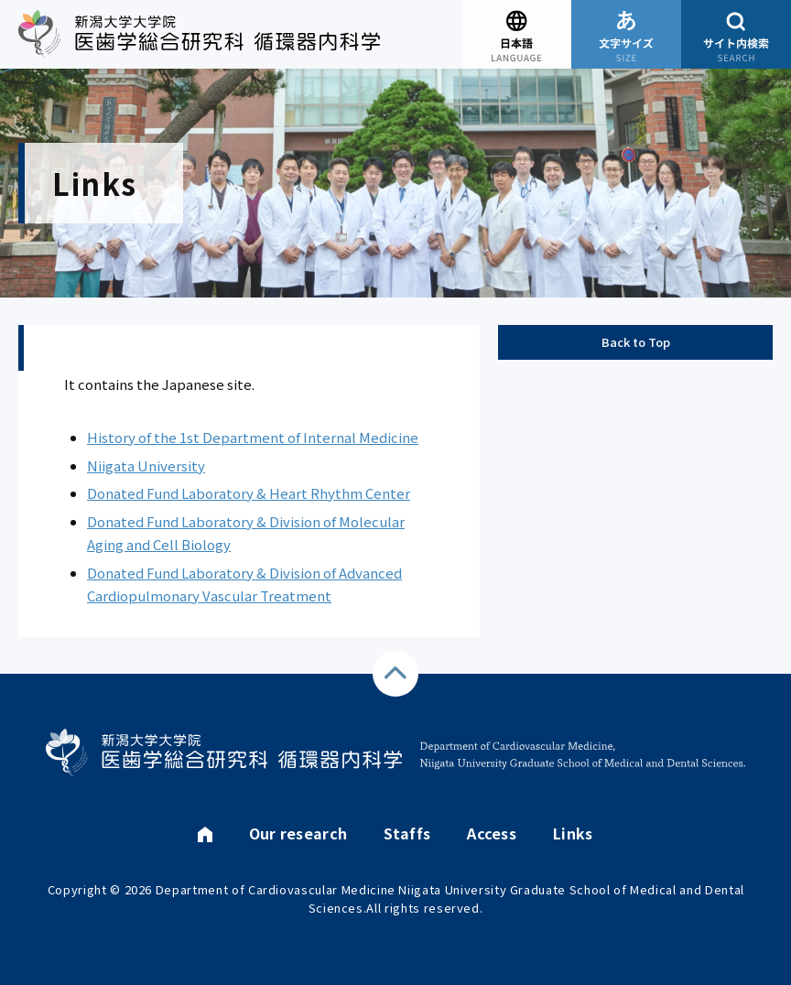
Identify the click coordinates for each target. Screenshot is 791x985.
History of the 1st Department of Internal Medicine (252, 437)
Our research (298, 833)
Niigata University (146, 465)
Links (573, 833)
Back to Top (635, 342)
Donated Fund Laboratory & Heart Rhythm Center (249, 493)
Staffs (407, 833)
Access (491, 833)
